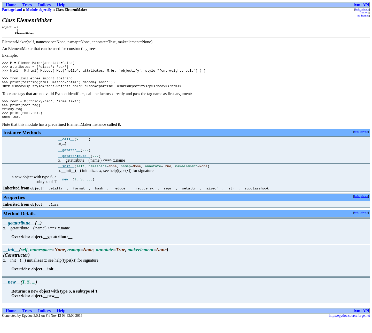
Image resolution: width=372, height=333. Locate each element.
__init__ (66, 179)
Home (11, 5)
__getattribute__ (74, 168)
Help (61, 5)
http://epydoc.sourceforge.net (349, 329)
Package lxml (12, 10)
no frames (363, 15)
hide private (362, 9)
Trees (27, 5)
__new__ (65, 192)
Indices (44, 5)
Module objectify (39, 10)
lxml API (361, 5)
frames (364, 12)
